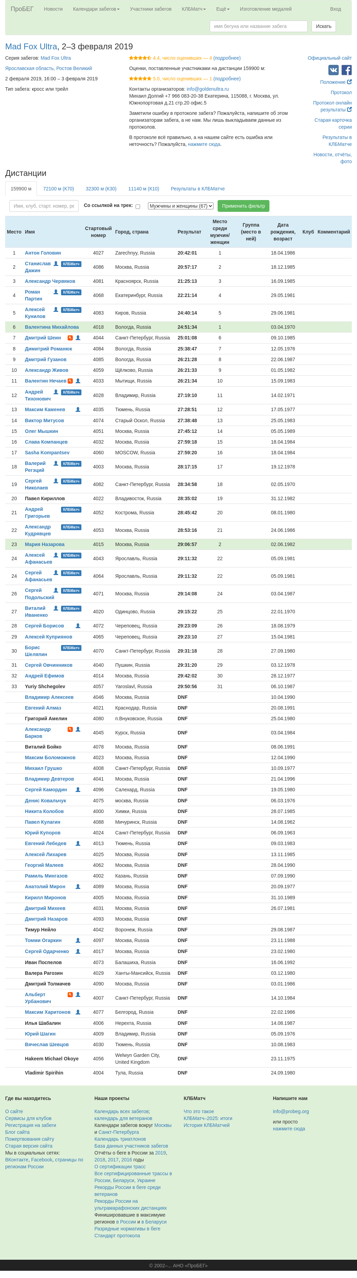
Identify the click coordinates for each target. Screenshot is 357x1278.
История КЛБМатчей (207, 1125)
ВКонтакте (16, 1159)
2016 (126, 1159)
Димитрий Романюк (48, 348)
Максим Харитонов (47, 1012)
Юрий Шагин (40, 1034)
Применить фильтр (243, 206)
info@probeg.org (291, 1111)
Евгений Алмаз (43, 708)
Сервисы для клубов (28, 1118)
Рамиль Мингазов (46, 876)
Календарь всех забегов (122, 1111)
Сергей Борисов (44, 625)
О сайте (14, 1111)
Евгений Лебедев (45, 843)
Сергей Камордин (46, 789)
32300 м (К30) (101, 188)
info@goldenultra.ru (208, 89)
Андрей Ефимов (44, 675)
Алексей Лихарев (45, 854)
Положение (336, 82)
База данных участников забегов (131, 1146)
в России (126, 1222)
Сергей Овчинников (48, 665)
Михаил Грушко (43, 768)
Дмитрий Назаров (46, 919)
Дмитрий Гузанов (46, 359)
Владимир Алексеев (49, 697)
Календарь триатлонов (120, 1139)
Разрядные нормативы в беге (127, 1228)
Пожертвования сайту (29, 1139)
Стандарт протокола (117, 1235)
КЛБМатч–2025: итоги (208, 1118)
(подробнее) (227, 58)
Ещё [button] (223, 9)
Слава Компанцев (46, 442)
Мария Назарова (45, 544)
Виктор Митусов (44, 420)
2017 (113, 1159)
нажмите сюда (204, 144)
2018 (100, 1159)
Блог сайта (17, 1132)
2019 (160, 1153)
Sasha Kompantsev (47, 452)
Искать (323, 26)
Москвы (162, 1125)
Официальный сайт (330, 58)
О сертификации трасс (120, 1166)
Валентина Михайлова (52, 327)
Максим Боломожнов (50, 757)
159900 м (21, 188)
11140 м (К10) (143, 188)
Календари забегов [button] (96, 9)
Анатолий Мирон (45, 886)
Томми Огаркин (43, 940)
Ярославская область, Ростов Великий (48, 68)
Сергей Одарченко (47, 951)
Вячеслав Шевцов (47, 1044)
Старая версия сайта (28, 1146)
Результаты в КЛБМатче (198, 188)
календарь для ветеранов (123, 1118)
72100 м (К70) (58, 188)
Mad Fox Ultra (31, 46)
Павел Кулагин (42, 822)
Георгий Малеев (44, 865)
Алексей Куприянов (48, 637)
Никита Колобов (44, 811)
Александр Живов (46, 370)
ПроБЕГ (22, 9)
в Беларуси (154, 1222)
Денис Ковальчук (45, 800)
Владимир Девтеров (49, 779)
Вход (335, 9)
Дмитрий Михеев (45, 908)
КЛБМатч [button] (194, 9)
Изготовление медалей (266, 9)
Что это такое (199, 1111)
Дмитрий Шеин (43, 337)
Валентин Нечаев (46, 381)
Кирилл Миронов (45, 897)
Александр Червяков (50, 281)
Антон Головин (43, 253)
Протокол (341, 92)
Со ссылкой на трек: (108, 205)
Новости (53, 9)
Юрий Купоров (42, 832)
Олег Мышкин (41, 431)
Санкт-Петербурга (118, 1132)
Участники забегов (151, 9)
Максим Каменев (45, 409)
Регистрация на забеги (30, 1125)
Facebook (41, 1159)
